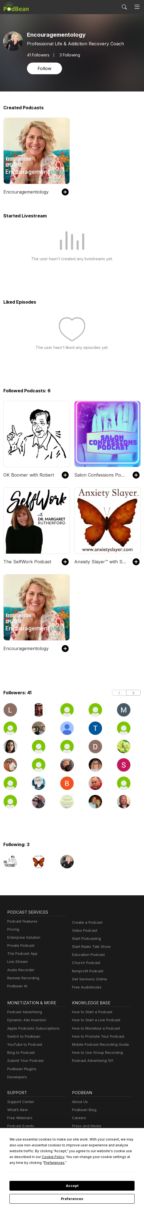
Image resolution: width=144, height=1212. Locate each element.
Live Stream (17, 962)
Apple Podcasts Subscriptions (31, 1028)
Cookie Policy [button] (19, 1157)
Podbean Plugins (21, 1069)
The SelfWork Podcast (25, 561)
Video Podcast (84, 930)
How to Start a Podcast (91, 1012)
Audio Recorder (20, 970)
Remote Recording (22, 978)
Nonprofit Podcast (86, 971)
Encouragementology (24, 191)
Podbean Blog (83, 1110)
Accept (72, 1186)
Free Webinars (19, 1118)
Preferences (72, 1199)
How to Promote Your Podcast (96, 1036)
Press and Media (86, 1126)
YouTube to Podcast (23, 1044)
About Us (79, 1102)
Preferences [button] (20, 1162)
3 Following (69, 55)
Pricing (12, 929)
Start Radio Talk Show (90, 947)
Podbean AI (16, 986)
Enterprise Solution (22, 937)
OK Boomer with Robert (26, 474)
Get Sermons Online (88, 979)
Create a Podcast (86, 922)
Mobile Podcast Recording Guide (99, 1044)
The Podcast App (21, 953)
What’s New (17, 1110)
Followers (38, 55)
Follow (44, 68)
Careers (78, 1118)
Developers (16, 1077)
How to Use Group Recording (96, 1052)
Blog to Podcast (20, 1052)
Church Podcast (85, 963)
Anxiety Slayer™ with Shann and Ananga (100, 561)
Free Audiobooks (86, 987)
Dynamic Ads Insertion (25, 1020)
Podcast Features (21, 921)
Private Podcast (20, 945)
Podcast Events (20, 1126)
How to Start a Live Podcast (94, 1020)
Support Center (19, 1102)
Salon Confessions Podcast (100, 474)
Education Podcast (87, 955)
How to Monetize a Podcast (94, 1028)
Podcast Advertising (23, 1012)
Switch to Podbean (22, 1036)
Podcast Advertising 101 (91, 1061)
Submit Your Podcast (24, 1061)
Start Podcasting (85, 938)
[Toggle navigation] (137, 7)
